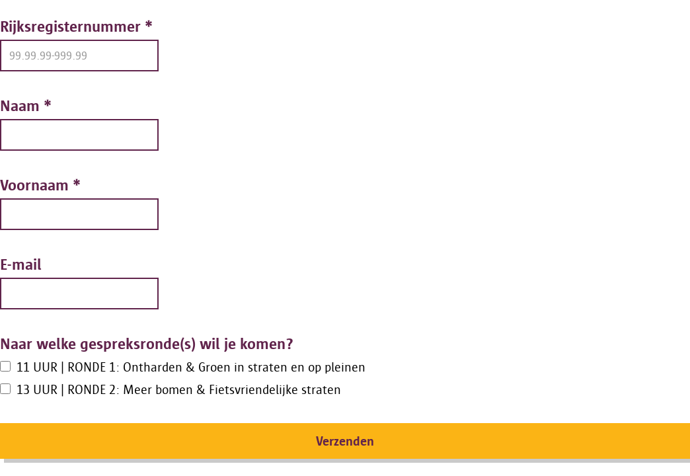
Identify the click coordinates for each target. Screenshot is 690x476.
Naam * (26, 105)
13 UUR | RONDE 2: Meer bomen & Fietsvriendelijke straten (179, 389)
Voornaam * (40, 185)
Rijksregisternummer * (76, 26)
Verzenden (345, 441)
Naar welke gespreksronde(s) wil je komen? (146, 343)
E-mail (21, 264)
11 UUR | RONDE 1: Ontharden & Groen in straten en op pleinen (191, 367)
